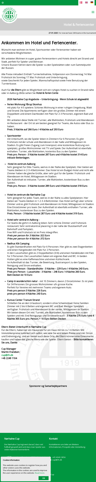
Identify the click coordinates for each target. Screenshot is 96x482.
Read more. (40, 473)
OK (43, 478)
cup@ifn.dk (7, 355)
